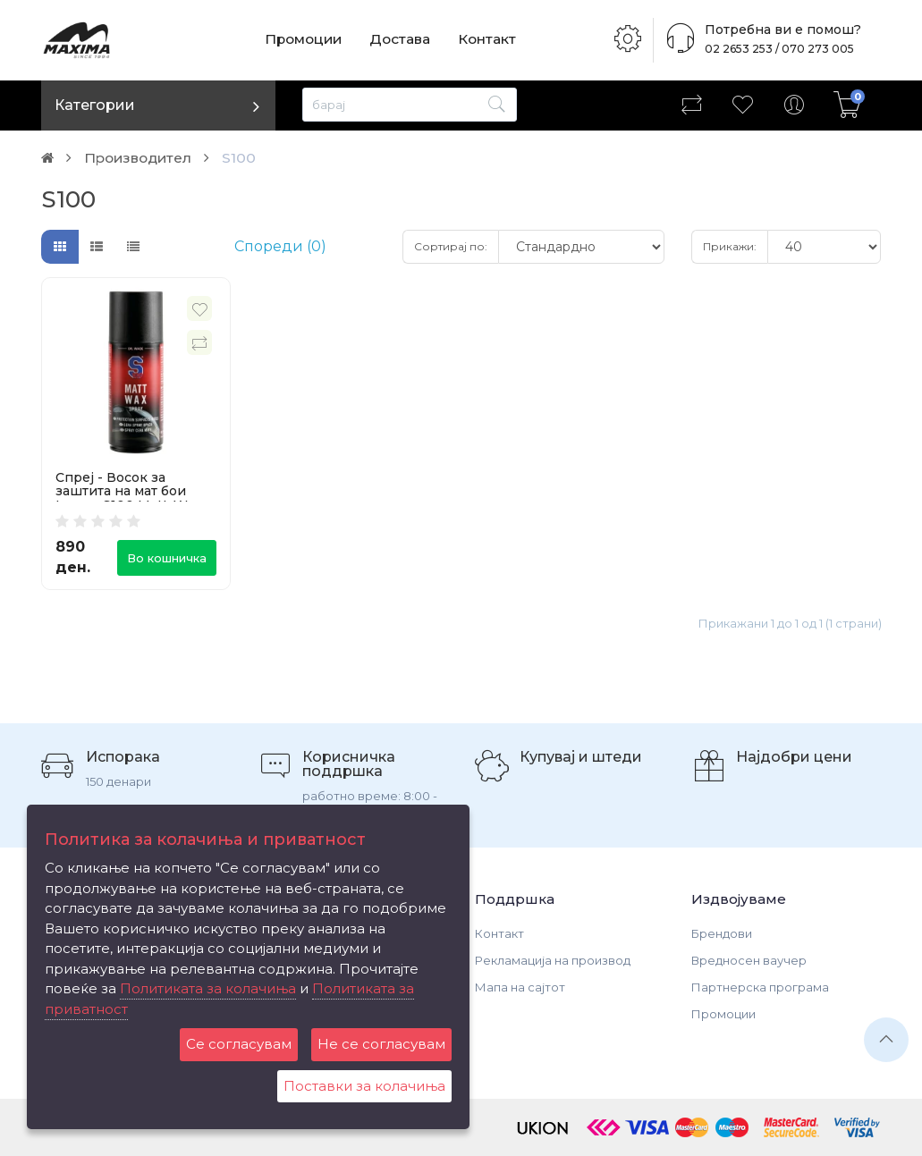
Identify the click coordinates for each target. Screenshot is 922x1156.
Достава (404, 39)
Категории (95, 105)
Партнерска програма (760, 987)
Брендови (721, 933)
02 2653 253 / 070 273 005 (774, 48)
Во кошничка (167, 558)
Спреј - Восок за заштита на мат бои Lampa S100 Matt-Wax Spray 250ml (128, 498)
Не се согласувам (381, 1043)
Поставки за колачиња (364, 1085)
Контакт (491, 39)
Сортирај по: (450, 246)
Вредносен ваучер (749, 960)
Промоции (305, 39)
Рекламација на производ (552, 960)
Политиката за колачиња (208, 988)
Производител (141, 157)
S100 (245, 157)
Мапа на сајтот (520, 987)
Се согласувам (239, 1043)
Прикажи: (730, 246)
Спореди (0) (280, 246)
